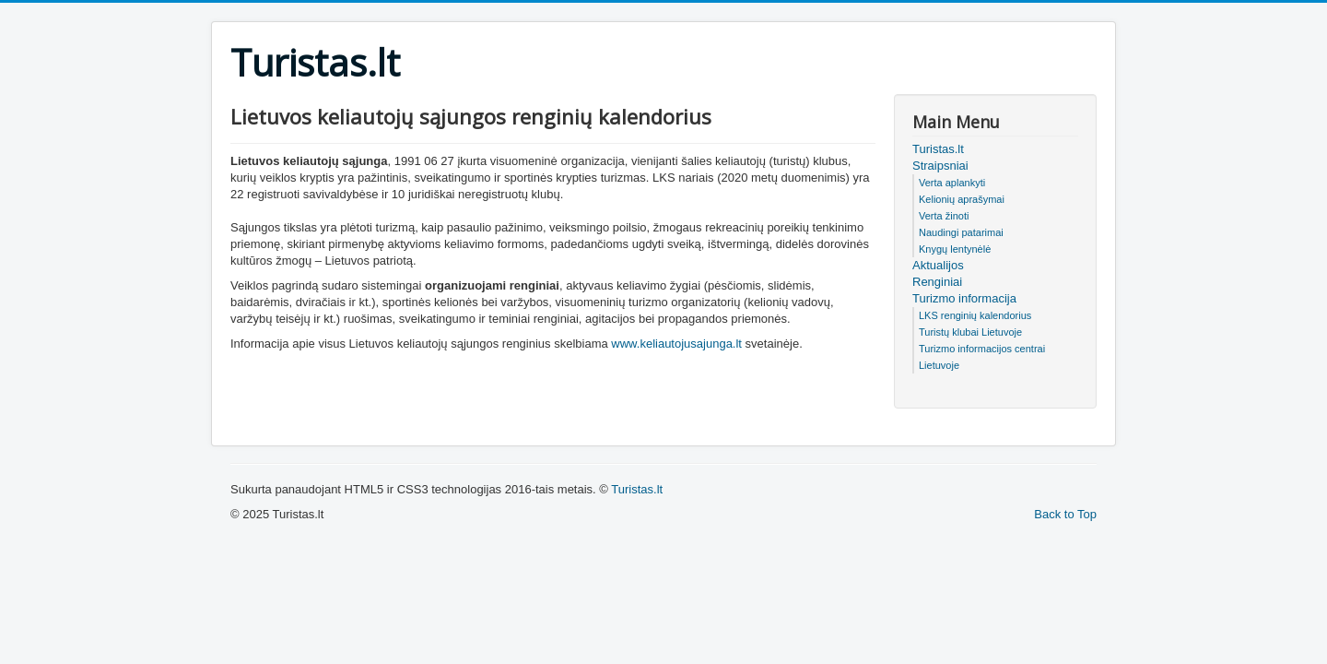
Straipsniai (940, 165)
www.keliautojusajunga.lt (676, 343)
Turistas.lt (938, 149)
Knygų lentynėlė (955, 249)
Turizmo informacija (964, 298)
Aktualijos (938, 265)
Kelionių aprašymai (961, 199)
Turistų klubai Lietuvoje (970, 332)
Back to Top (1065, 514)
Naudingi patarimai (961, 232)
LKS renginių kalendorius (975, 315)
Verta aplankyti (952, 182)
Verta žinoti (944, 215)
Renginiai (937, 282)
